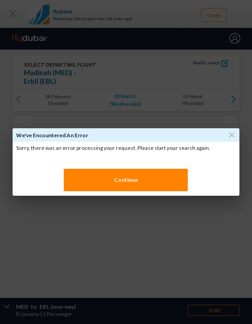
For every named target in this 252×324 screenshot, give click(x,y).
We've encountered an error (52, 135)
